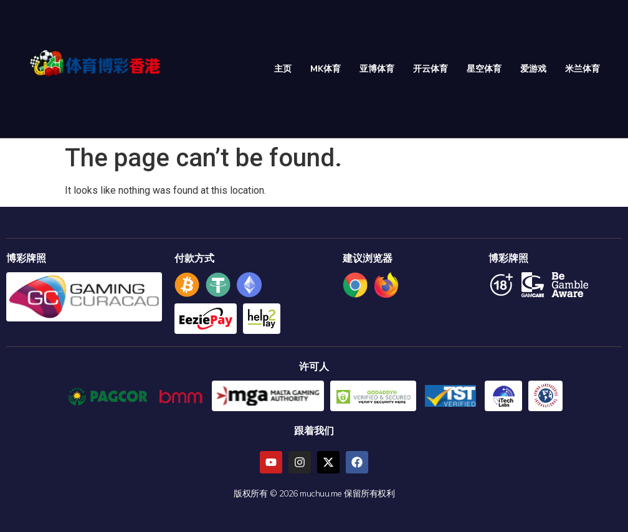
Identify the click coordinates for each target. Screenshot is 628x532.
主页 (283, 69)
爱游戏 (533, 69)
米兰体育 (582, 69)
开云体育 (430, 69)
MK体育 (325, 69)
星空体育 (484, 69)
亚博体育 (376, 69)
